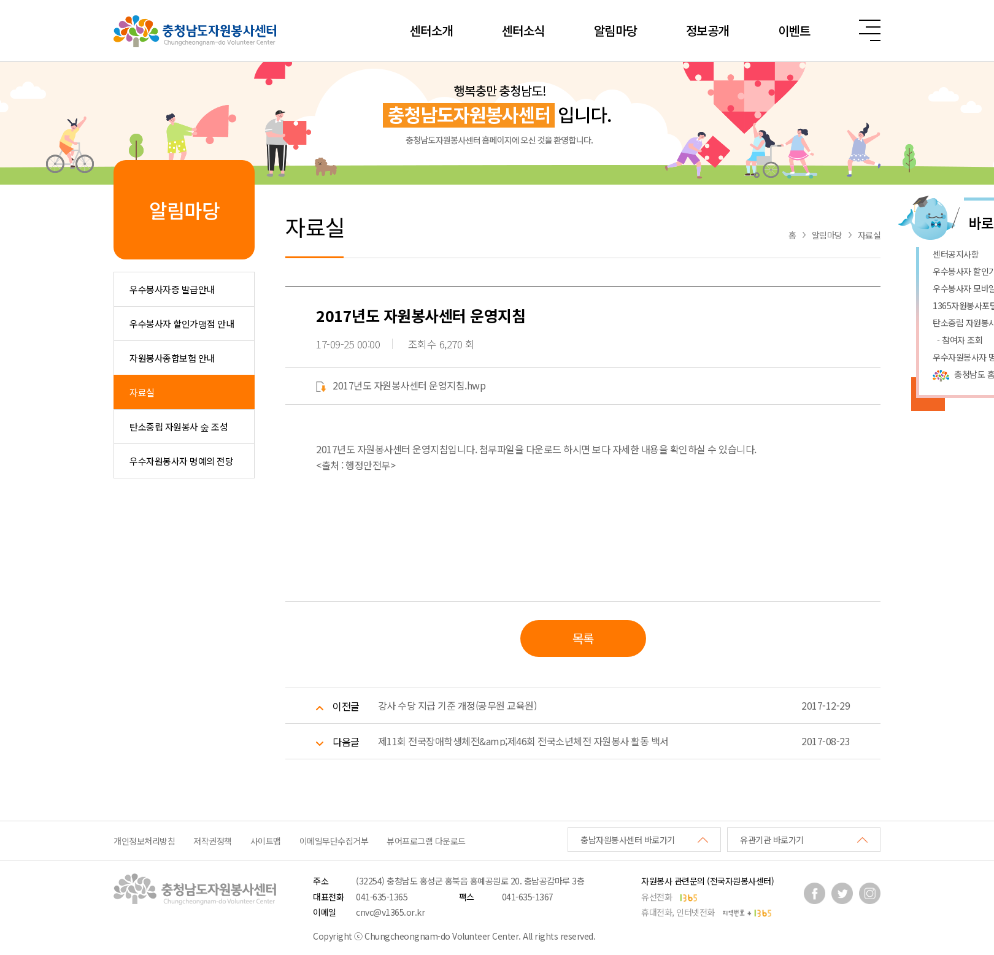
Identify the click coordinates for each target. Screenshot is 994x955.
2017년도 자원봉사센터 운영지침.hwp (400, 385)
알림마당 (615, 30)
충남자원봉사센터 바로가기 (627, 840)
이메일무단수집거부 (334, 841)
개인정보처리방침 (144, 841)
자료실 (142, 392)
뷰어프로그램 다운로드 (426, 841)
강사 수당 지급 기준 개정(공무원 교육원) (457, 705)
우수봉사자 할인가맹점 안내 (181, 323)
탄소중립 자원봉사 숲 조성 (178, 426)
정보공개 (707, 30)
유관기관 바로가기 (772, 840)
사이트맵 (265, 841)
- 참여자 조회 (957, 340)
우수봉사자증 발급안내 (172, 289)
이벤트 (794, 30)
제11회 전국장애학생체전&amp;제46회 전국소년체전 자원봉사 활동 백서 (523, 741)
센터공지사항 (956, 254)
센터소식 (523, 30)
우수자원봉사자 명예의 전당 (181, 460)
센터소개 (431, 30)
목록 (583, 638)
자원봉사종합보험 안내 (172, 357)
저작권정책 (212, 841)
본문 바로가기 (0, 0)
